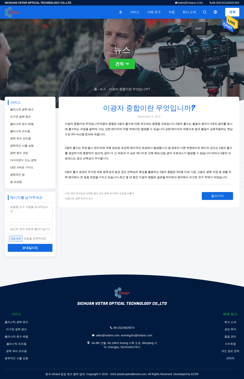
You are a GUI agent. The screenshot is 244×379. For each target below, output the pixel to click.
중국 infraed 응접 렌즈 (58, 374)
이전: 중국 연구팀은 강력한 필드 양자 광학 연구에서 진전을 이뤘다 (99, 193)
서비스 (134, 12)
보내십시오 (30, 247)
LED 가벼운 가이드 (21, 167)
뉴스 (103, 89)
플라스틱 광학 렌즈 (22, 109)
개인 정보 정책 (230, 351)
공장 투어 (230, 329)
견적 (232, 12)
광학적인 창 (17, 174)
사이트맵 (230, 343)
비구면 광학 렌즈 (20, 116)
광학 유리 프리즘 (20, 138)
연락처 (230, 358)
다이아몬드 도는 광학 (23, 160)
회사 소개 (189, 12)
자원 (172, 12)
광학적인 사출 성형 (22, 145)
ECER (195, 374)
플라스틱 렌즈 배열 (22, 123)
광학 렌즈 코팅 (19, 152)
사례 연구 (154, 12)
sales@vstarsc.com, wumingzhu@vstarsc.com (124, 335)
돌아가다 (217, 196)
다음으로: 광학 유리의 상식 (79, 198)
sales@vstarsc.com (190, 2)
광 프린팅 (16, 181)
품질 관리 (230, 336)
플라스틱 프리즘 (20, 131)
